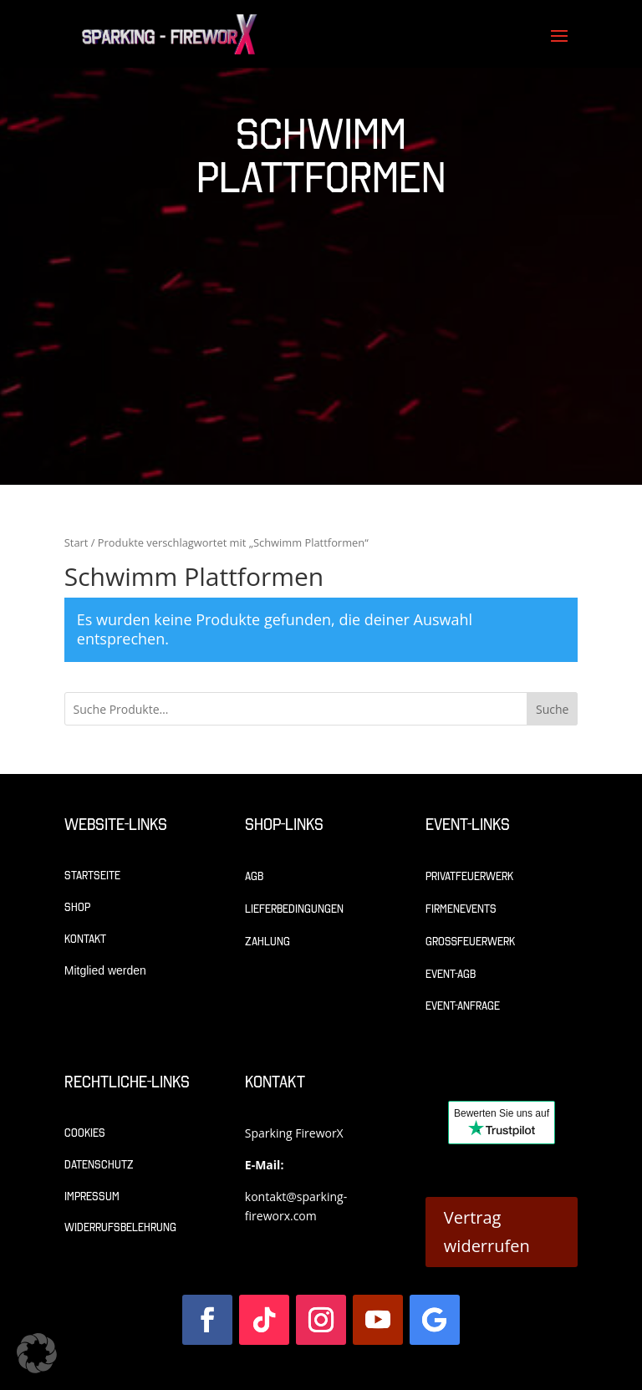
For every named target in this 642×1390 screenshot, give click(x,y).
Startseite (92, 875)
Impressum (92, 1196)
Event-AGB (450, 974)
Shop (77, 907)
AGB (254, 876)
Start (76, 542)
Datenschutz (99, 1165)
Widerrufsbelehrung (120, 1227)
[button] (37, 1353)
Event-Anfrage (462, 1006)
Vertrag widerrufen (487, 1231)
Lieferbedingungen (294, 909)
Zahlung (267, 941)
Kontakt (85, 939)
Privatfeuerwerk (469, 876)
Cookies (84, 1133)
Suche (552, 709)
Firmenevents (461, 909)
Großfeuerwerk (470, 941)
